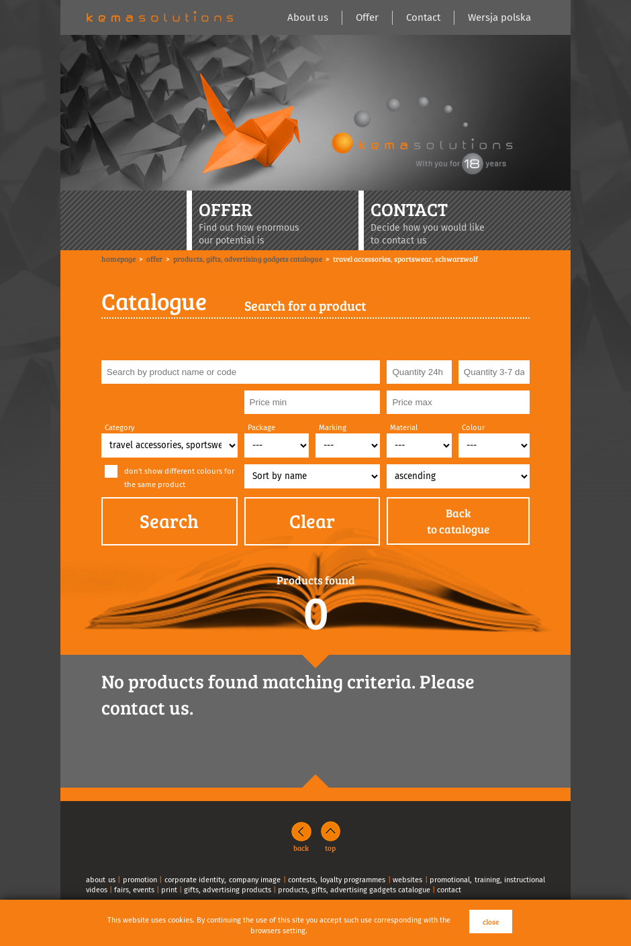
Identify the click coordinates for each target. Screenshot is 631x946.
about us (100, 880)
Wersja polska (499, 17)
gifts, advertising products (227, 890)
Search (169, 520)
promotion (140, 880)
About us (307, 17)
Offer (367, 17)
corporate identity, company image (222, 880)
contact (449, 890)
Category (120, 427)
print (169, 890)
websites (407, 880)
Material (404, 427)
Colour (473, 427)
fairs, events (134, 890)
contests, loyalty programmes (336, 880)
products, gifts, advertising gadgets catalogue (354, 890)
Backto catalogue (458, 521)
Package (261, 427)
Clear (312, 520)
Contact (423, 17)
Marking (332, 427)
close (491, 921)
